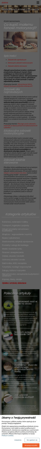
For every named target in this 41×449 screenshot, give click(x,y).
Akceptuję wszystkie (31, 445)
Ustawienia (17, 440)
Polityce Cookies (7, 435)
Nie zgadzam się (32, 440)
